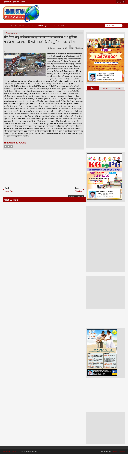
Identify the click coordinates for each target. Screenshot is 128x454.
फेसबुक (93, 88)
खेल (27, 26)
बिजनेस (33, 26)
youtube (117, 1)
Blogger (72, 196)
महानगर (21, 26)
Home (6, 25)
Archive (118, 88)
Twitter (8, 146)
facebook (123, 1)
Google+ (11, 146)
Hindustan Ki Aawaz (55, 48)
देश (11, 26)
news (15, 33)
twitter (120, 1)
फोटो (54, 26)
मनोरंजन (40, 26)
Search (123, 25)
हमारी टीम (16, 2)
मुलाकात (47, 26)
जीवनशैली (61, 26)
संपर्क (23, 2)
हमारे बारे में (7, 2)
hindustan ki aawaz (118, 451)
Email (80, 48)
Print (76, 48)
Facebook (5, 146)
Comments (105, 88)
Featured (9, 33)
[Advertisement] (87, 10)
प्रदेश (15, 26)
